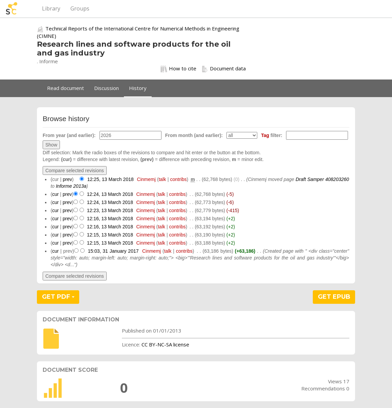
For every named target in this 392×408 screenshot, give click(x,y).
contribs (178, 179)
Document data (223, 68)
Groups (79, 8)
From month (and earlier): (194, 135)
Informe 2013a (71, 186)
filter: (271, 135)
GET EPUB (334, 296)
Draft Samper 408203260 (322, 179)
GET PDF (58, 296)
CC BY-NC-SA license (165, 344)
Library (51, 8)
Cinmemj (146, 179)
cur (55, 194)
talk (162, 179)
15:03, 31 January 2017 (113, 251)
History (138, 88)
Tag (265, 135)
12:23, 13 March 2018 (110, 210)
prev (67, 179)
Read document (65, 88)
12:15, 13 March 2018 (110, 234)
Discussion (106, 88)
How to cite (178, 68)
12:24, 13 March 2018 (110, 194)
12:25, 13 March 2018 (110, 179)
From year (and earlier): (69, 135)
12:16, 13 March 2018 (110, 218)
